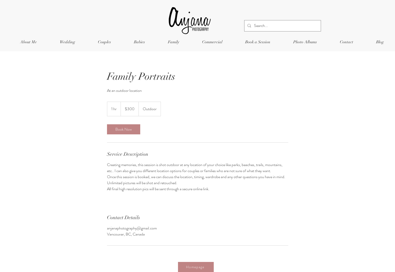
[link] (123, 129)
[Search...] (282, 25)
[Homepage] (196, 267)
